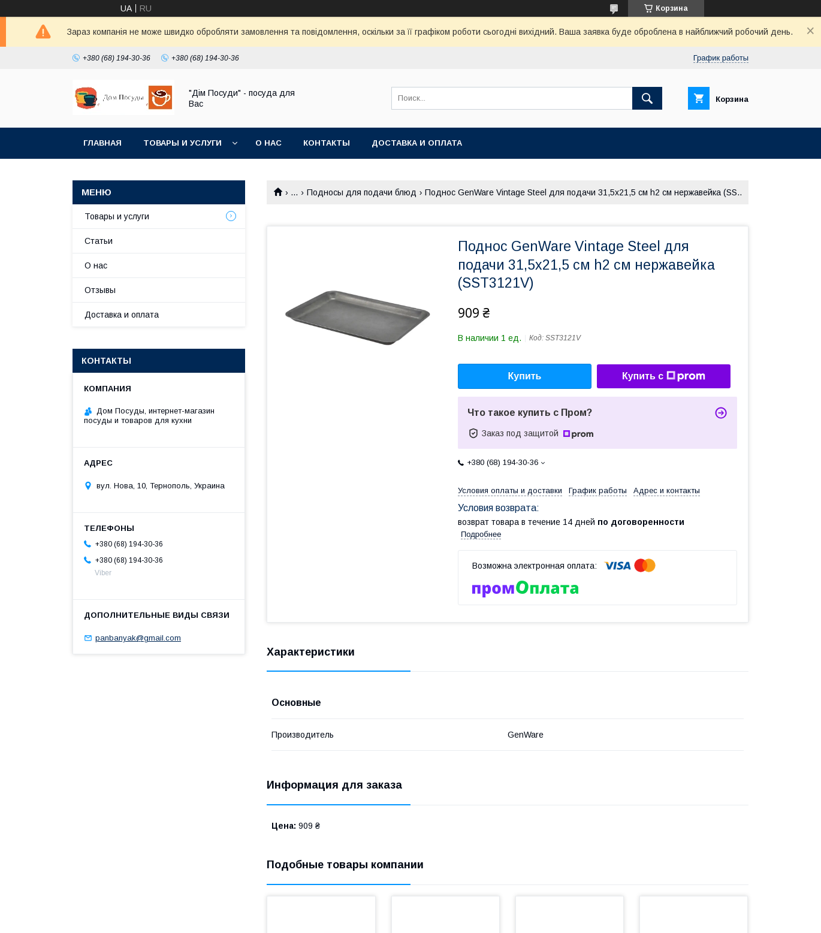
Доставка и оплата (417, 142)
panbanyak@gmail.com (138, 637)
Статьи (98, 241)
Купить (525, 376)
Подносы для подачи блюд (361, 192)
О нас (268, 142)
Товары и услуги (182, 142)
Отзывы (100, 290)
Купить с (663, 376)
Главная (102, 142)
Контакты (326, 142)
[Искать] (647, 98)
